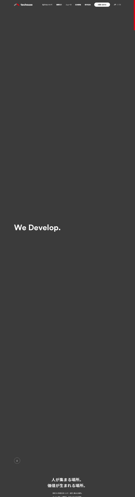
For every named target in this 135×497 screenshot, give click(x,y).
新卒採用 (88, 5)
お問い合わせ (102, 5)
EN (120, 4)
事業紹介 (59, 5)
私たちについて (47, 5)
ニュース (68, 5)
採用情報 (78, 5)
